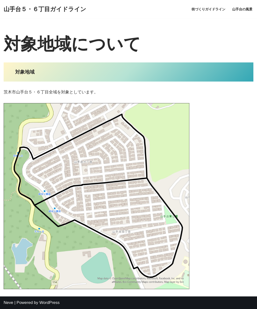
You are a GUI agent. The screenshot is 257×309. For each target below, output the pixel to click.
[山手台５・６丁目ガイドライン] (45, 9)
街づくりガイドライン (208, 9)
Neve (8, 302)
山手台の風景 (242, 9)
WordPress (49, 302)
